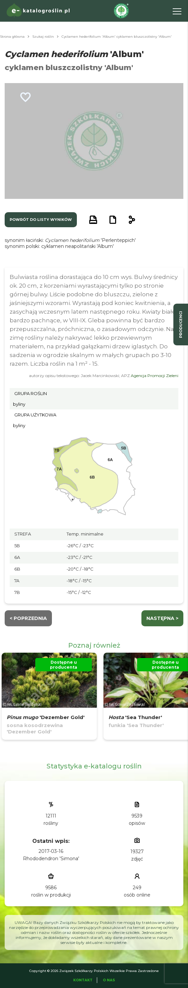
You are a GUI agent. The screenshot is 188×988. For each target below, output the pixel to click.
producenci (180, 324)
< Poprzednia (28, 618)
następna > (162, 618)
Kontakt (83, 980)
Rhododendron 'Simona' (51, 859)
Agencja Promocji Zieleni (154, 375)
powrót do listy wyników (41, 219)
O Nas (109, 980)
